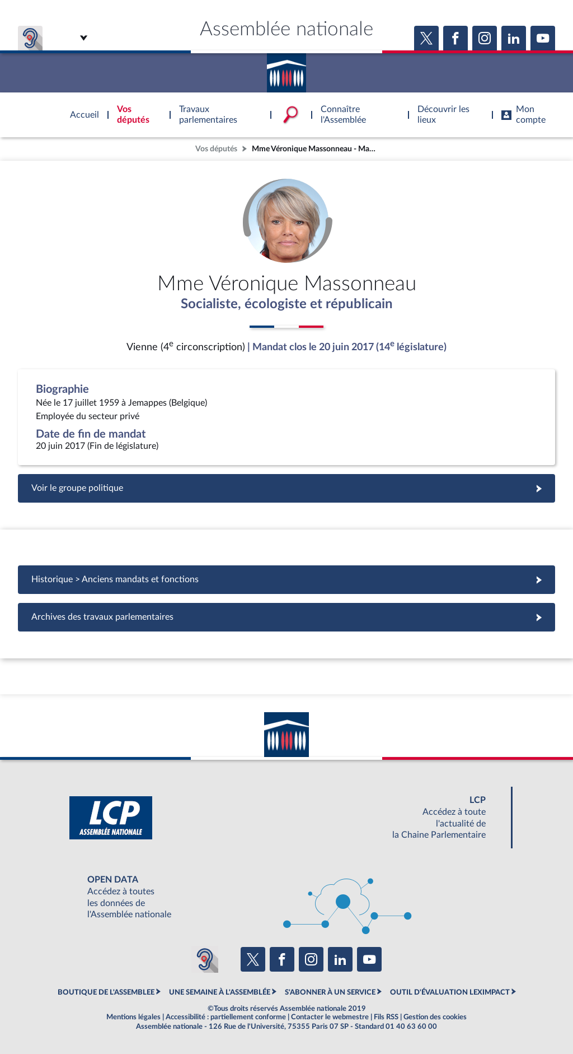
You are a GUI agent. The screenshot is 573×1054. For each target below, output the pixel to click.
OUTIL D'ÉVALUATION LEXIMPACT (450, 992)
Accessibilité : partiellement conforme (226, 1017)
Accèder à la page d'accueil (286, 69)
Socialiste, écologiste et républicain (287, 304)
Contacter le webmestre (330, 1017)
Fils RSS (386, 1017)
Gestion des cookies (435, 1017)
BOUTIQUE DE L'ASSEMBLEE (106, 992)
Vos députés (216, 149)
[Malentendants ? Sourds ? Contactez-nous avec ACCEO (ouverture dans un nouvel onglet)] (204, 959)
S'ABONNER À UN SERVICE (330, 992)
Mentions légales (133, 1017)
